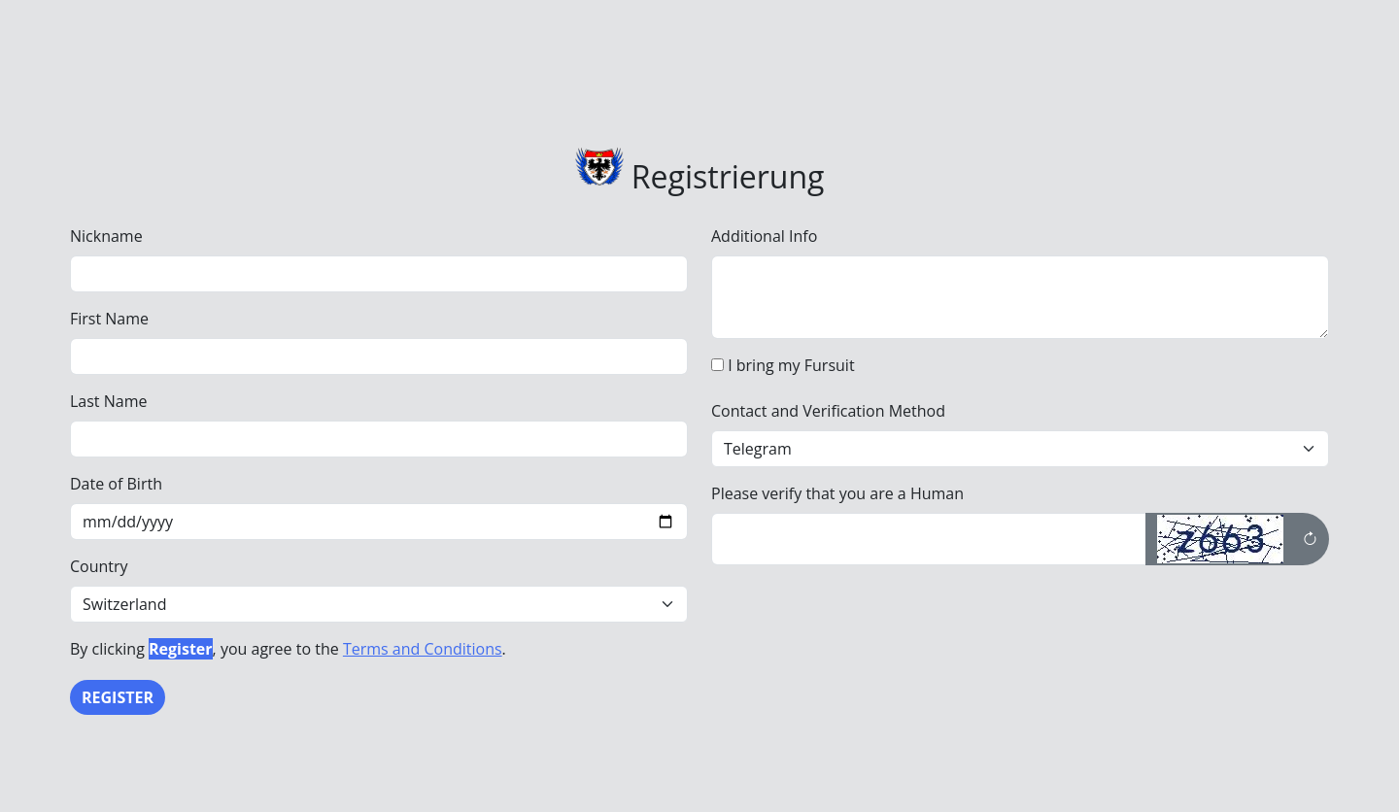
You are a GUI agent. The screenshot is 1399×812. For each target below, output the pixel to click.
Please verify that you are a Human (837, 493)
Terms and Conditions (422, 649)
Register (118, 697)
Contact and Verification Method (828, 411)
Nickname (106, 236)
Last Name (108, 401)
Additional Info (764, 236)
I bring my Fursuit (791, 365)
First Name (109, 318)
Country (99, 566)
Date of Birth (116, 483)
